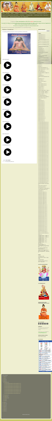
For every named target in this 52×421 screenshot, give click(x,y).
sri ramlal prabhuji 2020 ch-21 (43, 146)
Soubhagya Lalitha (41, 256)
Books (39, 61)
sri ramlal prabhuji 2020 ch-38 (43, 168)
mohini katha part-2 (5, 72)
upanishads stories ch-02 (42, 206)
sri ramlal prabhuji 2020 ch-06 (43, 128)
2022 (4, 378)
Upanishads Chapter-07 (42, 199)
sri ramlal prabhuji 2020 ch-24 (43, 150)
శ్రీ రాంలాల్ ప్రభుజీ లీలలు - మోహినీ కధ (43, 251)
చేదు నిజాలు (40, 243)
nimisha (39, 82)
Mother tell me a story (41, 81)
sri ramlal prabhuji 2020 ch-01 (43, 122)
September (6, 397)
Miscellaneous (40, 78)
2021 (4, 379)
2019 (4, 402)
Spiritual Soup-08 (41, 110)
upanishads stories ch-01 (42, 204)
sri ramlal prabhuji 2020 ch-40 (43, 170)
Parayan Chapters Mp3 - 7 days (43, 90)
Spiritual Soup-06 (41, 108)
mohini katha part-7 (5, 133)
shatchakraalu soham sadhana (43, 96)
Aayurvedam (40, 48)
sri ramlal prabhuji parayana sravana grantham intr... (12, 393)
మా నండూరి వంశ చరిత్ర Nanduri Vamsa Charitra (43, 248)
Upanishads (40, 190)
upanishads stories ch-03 (42, 207)
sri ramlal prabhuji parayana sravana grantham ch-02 (12, 390)
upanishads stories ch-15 (42, 222)
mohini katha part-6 (5, 121)
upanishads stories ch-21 (42, 230)
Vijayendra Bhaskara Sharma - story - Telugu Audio (19, 16)
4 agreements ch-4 (41, 38)
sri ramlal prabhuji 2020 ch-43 (43, 174)
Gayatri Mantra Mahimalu (42, 67)
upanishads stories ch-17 (42, 225)
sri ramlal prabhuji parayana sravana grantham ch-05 (12, 386)
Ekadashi (39, 66)
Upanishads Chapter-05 (42, 197)
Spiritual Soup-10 (41, 113)
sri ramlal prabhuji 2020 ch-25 (43, 151)
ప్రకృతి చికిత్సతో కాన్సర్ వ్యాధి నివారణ (43, 245)
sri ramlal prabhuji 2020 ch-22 (43, 147)
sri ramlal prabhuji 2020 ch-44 (43, 175)
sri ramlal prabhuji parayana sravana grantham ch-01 (12, 391)
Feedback (17, 13)
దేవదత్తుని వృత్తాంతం (41, 244)
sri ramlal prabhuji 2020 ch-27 (43, 154)
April (5, 400)
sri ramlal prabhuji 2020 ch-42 (43, 173)
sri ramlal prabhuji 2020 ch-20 (43, 145)
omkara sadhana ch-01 (42, 83)
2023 (4, 376)
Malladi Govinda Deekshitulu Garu (43, 76)
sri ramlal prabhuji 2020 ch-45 (43, 177)
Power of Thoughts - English (42, 91)
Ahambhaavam (40, 49)
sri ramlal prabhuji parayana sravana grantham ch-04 (12, 387)
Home (3, 13)
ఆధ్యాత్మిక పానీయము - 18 (42, 240)
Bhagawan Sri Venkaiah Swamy (43, 57)
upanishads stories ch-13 (42, 220)
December (6, 382)
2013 (4, 410)
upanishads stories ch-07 (42, 212)
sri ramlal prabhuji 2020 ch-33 (43, 161)
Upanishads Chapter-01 (42, 192)
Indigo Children (40, 70)
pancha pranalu (40, 86)
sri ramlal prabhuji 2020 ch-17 (43, 142)
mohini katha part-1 (5, 59)
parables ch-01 (40, 87)
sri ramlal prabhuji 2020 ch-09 (43, 132)
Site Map (7, 13)
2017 (4, 405)
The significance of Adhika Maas (43, 188)
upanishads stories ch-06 (42, 211)
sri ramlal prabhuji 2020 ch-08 (43, 131)
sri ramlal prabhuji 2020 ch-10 (43, 133)
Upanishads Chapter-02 (42, 193)
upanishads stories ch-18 (42, 226)
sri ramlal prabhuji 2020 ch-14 (43, 138)
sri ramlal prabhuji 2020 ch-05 (43, 127)
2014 (4, 409)
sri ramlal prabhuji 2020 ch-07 (43, 129)
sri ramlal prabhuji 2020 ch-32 (43, 160)
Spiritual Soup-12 (41, 115)
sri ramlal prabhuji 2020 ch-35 (43, 164)
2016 (4, 406)
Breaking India (40, 62)
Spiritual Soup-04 (41, 105)
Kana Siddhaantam (41, 71)
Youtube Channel (5, 16)
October (5, 396)
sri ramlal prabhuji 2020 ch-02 (43, 123)
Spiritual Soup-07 (41, 109)
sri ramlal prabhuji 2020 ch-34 (43, 163)
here (30, 27)
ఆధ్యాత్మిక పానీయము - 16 (42, 238)
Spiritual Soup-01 (41, 101)
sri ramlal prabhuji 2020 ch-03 (43, 124)
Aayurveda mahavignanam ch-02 (43, 39)
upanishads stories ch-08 (42, 213)
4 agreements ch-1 (41, 34)
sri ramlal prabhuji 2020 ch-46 (43, 178)
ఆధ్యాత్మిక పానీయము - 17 (42, 239)
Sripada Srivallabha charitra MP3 (43, 183)
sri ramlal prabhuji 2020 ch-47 (43, 179)
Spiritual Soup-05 (41, 106)
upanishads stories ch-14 (42, 221)
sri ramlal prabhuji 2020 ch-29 (43, 156)
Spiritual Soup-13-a (41, 118)
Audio (39, 54)
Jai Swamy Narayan (23, 13)
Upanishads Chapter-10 (42, 203)
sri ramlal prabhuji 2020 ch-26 (43, 152)
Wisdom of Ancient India (42, 231)
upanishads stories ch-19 (42, 227)
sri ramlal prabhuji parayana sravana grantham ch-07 (12, 383)
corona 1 (39, 65)
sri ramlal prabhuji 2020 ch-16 (43, 141)
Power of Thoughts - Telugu (42, 92)
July (5, 399)
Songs (39, 99)
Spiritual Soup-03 (41, 104)
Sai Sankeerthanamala (42, 95)
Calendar (39, 63)
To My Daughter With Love (42, 189)
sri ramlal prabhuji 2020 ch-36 (43, 165)
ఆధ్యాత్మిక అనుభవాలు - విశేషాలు (43, 235)
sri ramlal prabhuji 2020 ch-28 (43, 155)
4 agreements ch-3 (41, 37)
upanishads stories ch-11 (42, 217)
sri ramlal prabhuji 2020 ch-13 (43, 137)
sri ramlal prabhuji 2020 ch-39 (43, 169)
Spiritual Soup (40, 100)
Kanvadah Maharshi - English (43, 72)
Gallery (12, 13)
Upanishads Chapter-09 (42, 202)
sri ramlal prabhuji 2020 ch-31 (43, 159)
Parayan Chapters (32, 13)
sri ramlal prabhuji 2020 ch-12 (43, 136)
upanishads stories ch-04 (42, 208)
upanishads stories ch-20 (42, 229)
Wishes (39, 234)
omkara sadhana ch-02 (42, 85)
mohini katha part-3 (5, 84)
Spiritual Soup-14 (41, 119)
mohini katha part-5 (5, 109)
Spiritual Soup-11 (41, 114)
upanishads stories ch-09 (42, 215)
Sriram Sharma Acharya (42, 185)
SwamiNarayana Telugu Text (42, 13)
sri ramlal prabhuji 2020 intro (9, 161)
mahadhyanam (40, 75)
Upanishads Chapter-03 (42, 194)
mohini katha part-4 (5, 97)
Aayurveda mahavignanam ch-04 (43, 44)
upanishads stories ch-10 (42, 216)
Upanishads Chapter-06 (42, 198)
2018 (4, 403)
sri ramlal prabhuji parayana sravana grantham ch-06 (12, 384)
